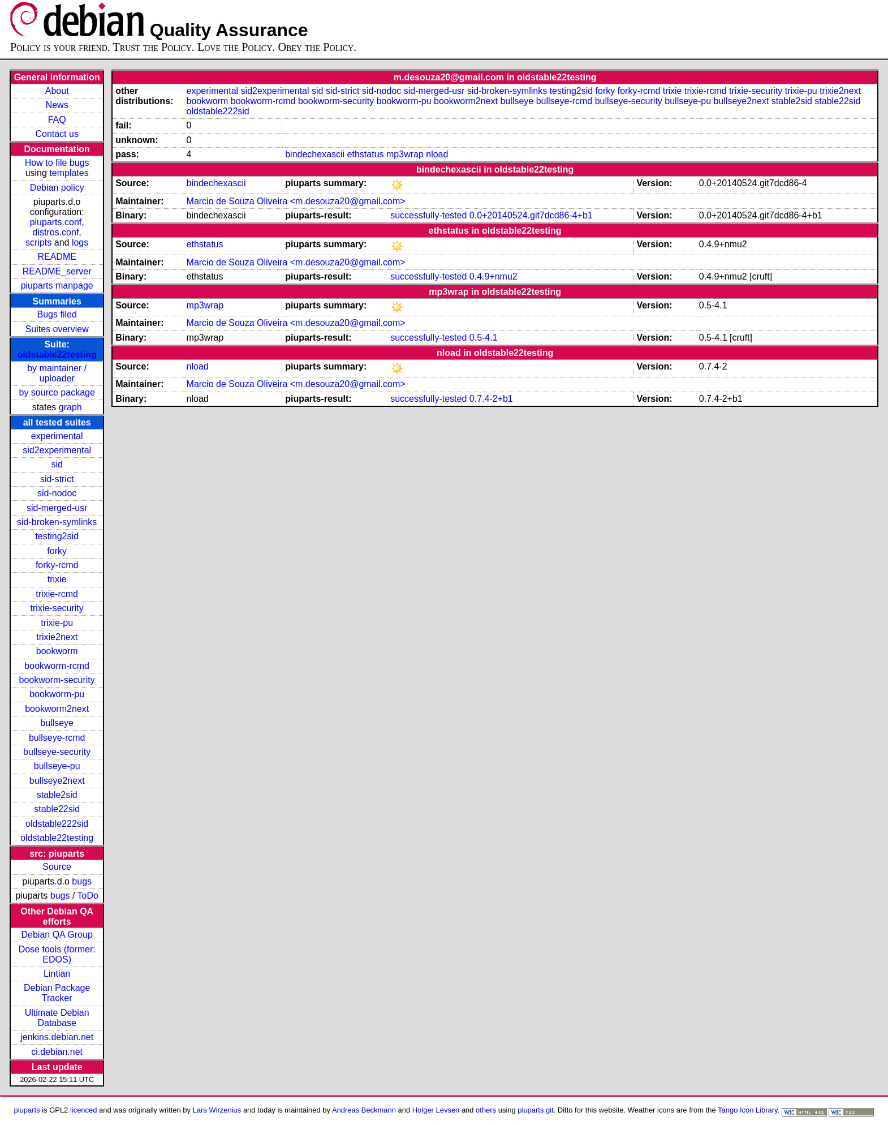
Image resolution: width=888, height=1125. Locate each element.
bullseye (57, 723)
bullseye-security (56, 752)
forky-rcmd (57, 565)
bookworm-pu (56, 694)
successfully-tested (428, 215)
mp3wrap (405, 154)
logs (80, 242)
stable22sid (57, 809)
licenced (83, 1110)
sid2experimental (57, 450)
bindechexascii (314, 154)
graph (70, 407)
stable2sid (57, 795)
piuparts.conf (56, 222)
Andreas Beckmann (364, 1110)
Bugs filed (57, 314)
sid (56, 464)
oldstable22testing (56, 354)
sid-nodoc (56, 493)
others (486, 1110)
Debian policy (57, 187)
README (56, 256)
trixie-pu (57, 623)
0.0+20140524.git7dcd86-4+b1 (531, 215)
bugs (82, 881)
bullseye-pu (57, 766)
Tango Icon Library (748, 1110)
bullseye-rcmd (57, 737)
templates (68, 173)
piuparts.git (535, 1110)
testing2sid (57, 536)
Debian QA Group (57, 934)
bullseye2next (57, 780)
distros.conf (56, 232)
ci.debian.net (57, 1052)
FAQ (57, 119)
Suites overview (57, 329)
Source (56, 866)
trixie (57, 579)
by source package (57, 392)
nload (437, 154)
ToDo (87, 895)
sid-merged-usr (57, 508)
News (57, 105)
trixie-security (57, 608)
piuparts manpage (57, 285)
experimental (57, 436)
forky (57, 551)
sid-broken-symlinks (57, 522)
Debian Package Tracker (57, 993)
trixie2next (56, 637)
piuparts (27, 1110)
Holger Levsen (436, 1110)
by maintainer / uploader (57, 373)
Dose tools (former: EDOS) (57, 954)
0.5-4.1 (483, 337)
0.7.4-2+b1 (491, 398)
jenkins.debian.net (56, 1037)
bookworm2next (57, 709)
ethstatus (365, 154)
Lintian (57, 973)
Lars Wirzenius (217, 1110)
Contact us (56, 134)
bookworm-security (57, 680)
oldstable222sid (56, 823)
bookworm (57, 651)
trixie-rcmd (57, 594)
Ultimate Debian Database (57, 1018)
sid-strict (57, 479)
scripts (38, 242)
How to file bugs (57, 163)
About (57, 91)
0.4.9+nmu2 (493, 276)
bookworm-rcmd (56, 666)
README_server (57, 271)
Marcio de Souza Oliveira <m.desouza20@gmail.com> (296, 201)
